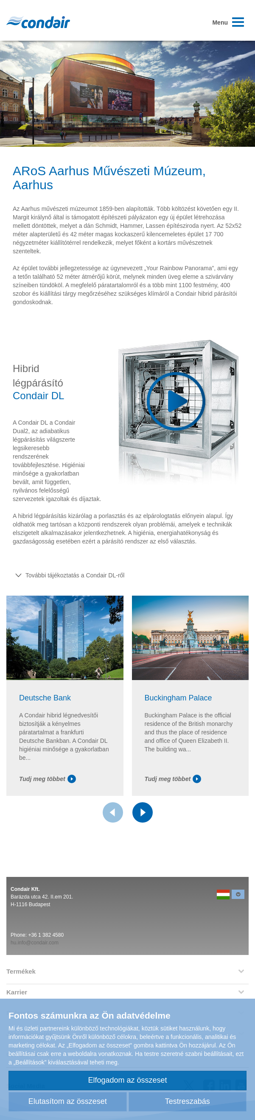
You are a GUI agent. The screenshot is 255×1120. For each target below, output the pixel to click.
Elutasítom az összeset (67, 1101)
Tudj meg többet (47, 779)
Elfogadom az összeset (127, 1080)
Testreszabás (187, 1101)
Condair (38, 22)
